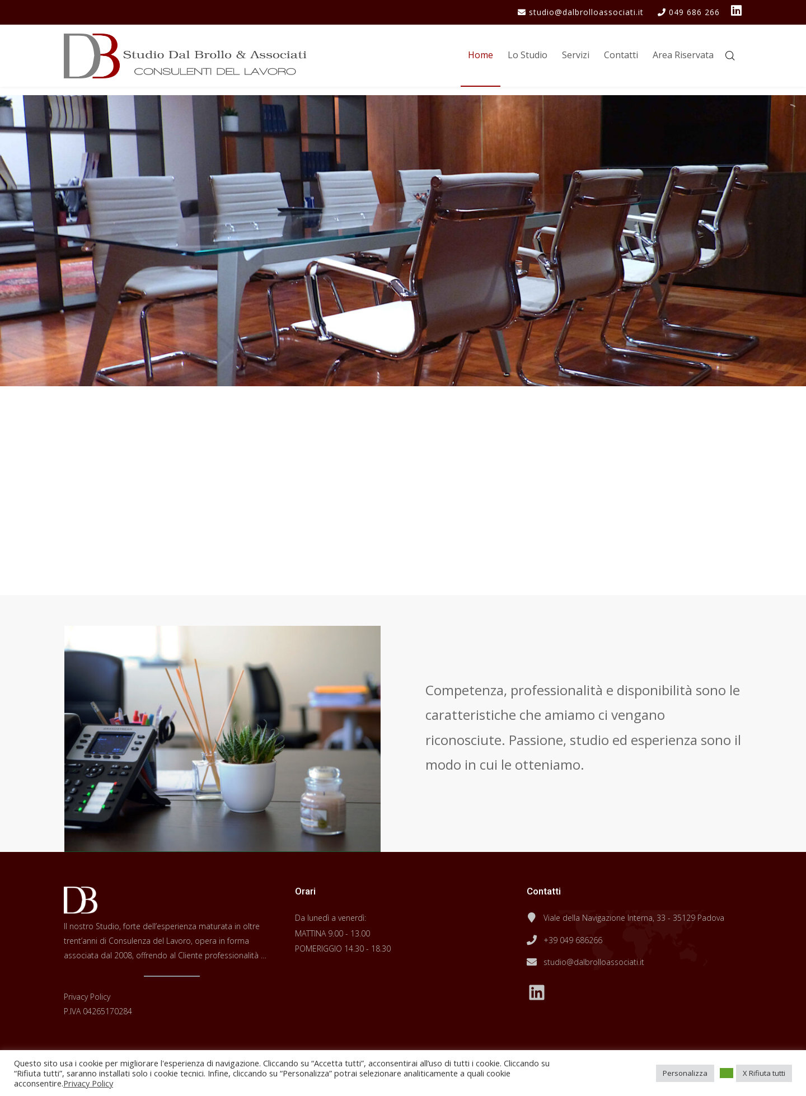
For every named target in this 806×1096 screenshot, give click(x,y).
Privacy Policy (87, 996)
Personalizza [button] (685, 1073)
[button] (726, 1073)
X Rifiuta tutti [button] (764, 1073)
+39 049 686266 (572, 940)
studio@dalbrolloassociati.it (593, 962)
